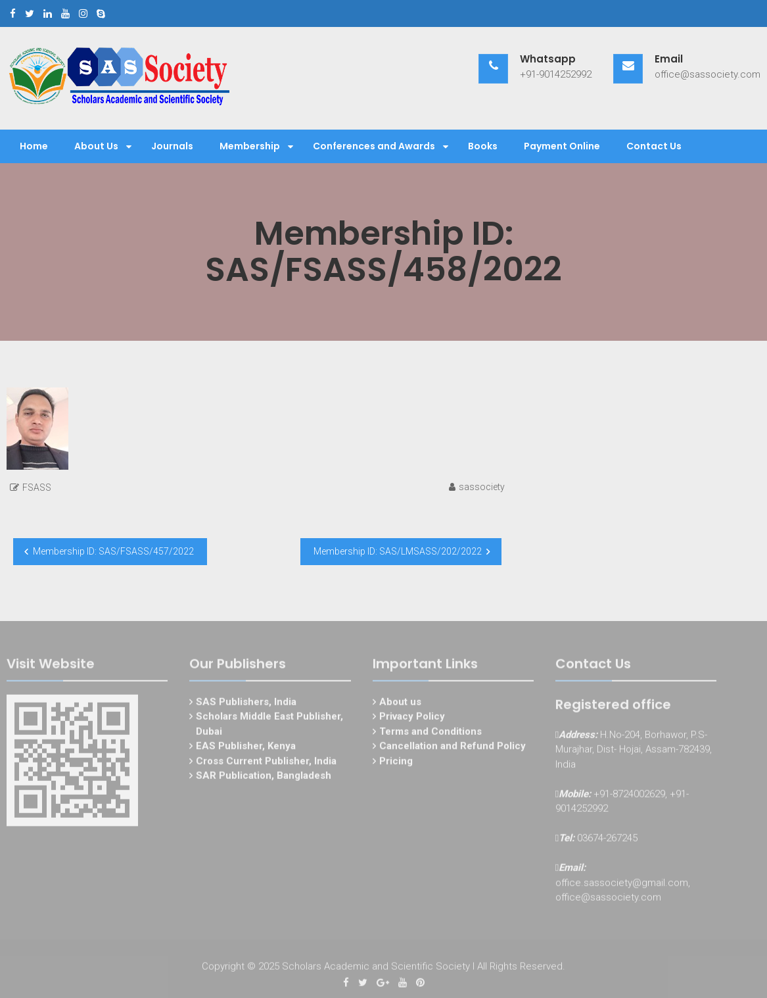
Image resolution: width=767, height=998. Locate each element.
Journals (172, 146)
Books (483, 146)
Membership (250, 146)
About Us (96, 146)
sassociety (482, 487)
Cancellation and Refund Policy (452, 748)
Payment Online (562, 146)
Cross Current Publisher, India (266, 763)
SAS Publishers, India (246, 704)
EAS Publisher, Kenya (246, 748)
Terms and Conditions (430, 733)
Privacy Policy (412, 718)
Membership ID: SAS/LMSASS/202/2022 (398, 551)
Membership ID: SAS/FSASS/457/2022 (113, 551)
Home (34, 146)
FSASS (36, 487)
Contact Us (654, 146)
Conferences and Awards (374, 146)
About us (400, 704)
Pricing (396, 763)
